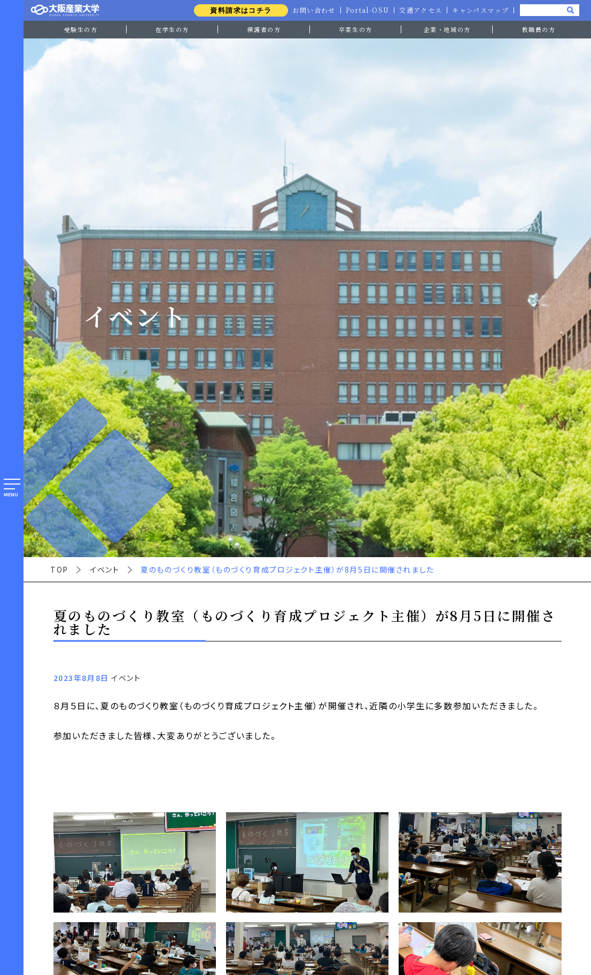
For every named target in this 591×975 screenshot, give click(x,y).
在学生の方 (172, 29)
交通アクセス (419, 10)
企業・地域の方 (447, 29)
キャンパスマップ (480, 10)
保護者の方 (264, 29)
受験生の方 (81, 29)
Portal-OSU (365, 10)
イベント (104, 569)
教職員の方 (539, 29)
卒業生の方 (355, 29)
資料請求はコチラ (238, 10)
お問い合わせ (311, 10)
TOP (59, 569)
